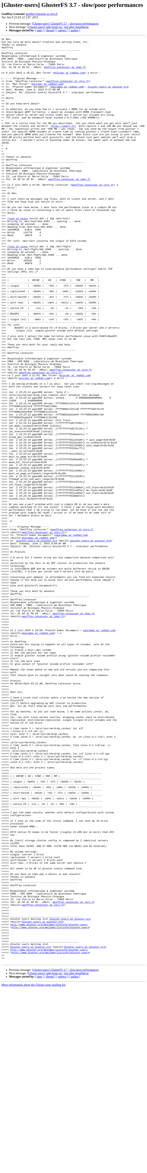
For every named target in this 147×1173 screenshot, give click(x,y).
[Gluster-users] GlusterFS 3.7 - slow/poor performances (65, 23)
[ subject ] (62, 30)
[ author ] (74, 30)
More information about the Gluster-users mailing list (33, 1169)
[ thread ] (50, 30)
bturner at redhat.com (69, 80)
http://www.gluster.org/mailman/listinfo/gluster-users (49, 1102)
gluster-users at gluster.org (108, 96)
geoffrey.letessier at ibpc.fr (65, 73)
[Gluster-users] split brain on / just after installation (58, 27)
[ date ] (39, 30)
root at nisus (18, 254)
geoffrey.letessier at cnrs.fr (41, 14)
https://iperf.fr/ (63, 144)
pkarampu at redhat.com (67, 96)
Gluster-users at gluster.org (70, 1095)
